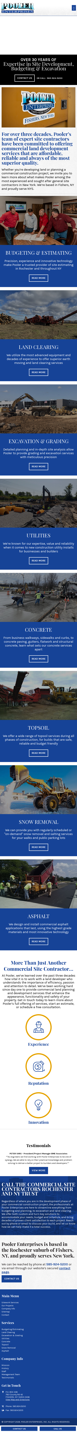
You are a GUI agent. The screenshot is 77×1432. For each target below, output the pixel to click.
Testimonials (8, 1377)
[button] (7, 1159)
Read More (39, 278)
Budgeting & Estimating (38, 252)
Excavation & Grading (39, 441)
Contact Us (24, 78)
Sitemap (6, 1311)
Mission (5, 1365)
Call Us (58, 1428)
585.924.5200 (19, 1406)
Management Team (11, 1374)
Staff (4, 1371)
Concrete (38, 629)
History (5, 1368)
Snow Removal (38, 821)
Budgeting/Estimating (13, 1329)
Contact (5, 1315)
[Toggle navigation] (74, 8)
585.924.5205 (16, 1410)
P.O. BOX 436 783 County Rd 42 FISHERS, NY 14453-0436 (18, 1396)
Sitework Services (10, 1302)
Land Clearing (38, 347)
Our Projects (7, 1305)
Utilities (38, 535)
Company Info (8, 1308)
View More (38, 1170)
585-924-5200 (54, 78)
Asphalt (38, 916)
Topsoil (38, 727)
